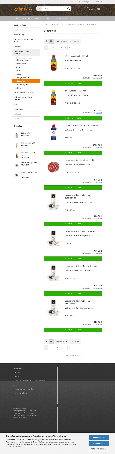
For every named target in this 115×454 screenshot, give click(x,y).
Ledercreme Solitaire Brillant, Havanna (81, 266)
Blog (73, 18)
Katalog (38, 18)
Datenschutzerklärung (13, 446)
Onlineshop (26, 18)
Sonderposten (18, 109)
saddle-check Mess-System (23, 92)
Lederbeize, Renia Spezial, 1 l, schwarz (81, 125)
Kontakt (49, 18)
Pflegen (18, 74)
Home (16, 18)
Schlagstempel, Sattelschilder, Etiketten (24, 98)
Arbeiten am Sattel (20, 25)
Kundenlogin (84, 2)
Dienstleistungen (19, 35)
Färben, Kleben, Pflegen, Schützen (22, 53)
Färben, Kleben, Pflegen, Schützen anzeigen (23, 59)
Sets (15, 104)
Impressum (17, 372)
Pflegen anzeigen (23, 78)
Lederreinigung (22, 84)
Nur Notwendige (99, 444)
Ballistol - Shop (20, 64)
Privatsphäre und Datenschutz (23, 389)
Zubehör (16, 119)
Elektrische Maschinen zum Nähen (23, 41)
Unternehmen (61, 18)
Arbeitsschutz (18, 30)
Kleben (17, 71)
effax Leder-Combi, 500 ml (76, 56)
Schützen (18, 88)
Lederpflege (21, 81)
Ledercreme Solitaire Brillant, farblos (80, 231)
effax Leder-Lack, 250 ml (75, 91)
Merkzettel (97, 2)
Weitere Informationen (99, 449)
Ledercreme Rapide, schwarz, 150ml (80, 160)
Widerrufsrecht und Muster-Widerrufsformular (29, 381)
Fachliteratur (18, 47)
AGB (15, 385)
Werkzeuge (17, 114)
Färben (17, 67)
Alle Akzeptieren (99, 438)
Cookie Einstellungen (20, 393)
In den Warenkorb (73, 83)
